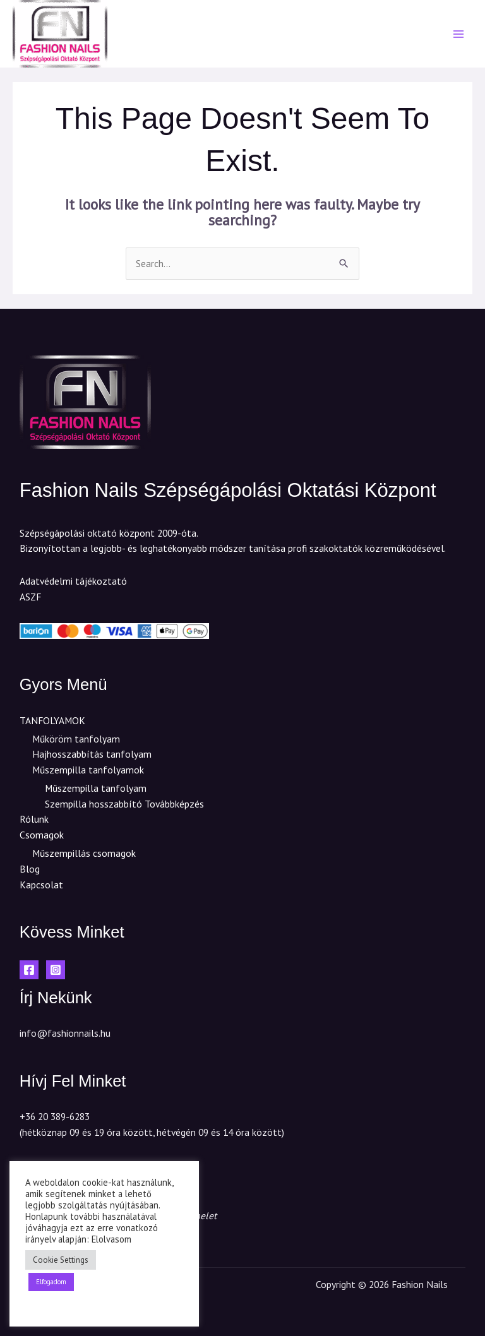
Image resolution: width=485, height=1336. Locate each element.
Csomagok (42, 834)
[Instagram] (55, 969)
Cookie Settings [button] (60, 1260)
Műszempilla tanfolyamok (88, 769)
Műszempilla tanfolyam (96, 788)
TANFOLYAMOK (52, 720)
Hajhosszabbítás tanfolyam (92, 754)
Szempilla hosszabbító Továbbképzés (124, 803)
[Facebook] (29, 969)
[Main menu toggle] (458, 33)
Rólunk (34, 819)
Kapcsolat (41, 884)
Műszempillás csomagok (84, 853)
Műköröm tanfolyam (76, 738)
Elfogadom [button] (51, 1281)
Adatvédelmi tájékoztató (73, 581)
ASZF (30, 596)
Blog (30, 868)
